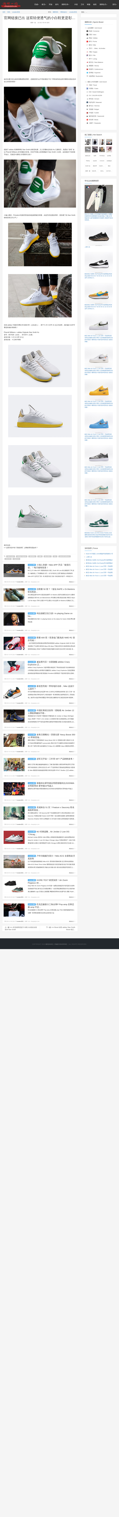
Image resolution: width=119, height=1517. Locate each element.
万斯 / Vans (91, 34)
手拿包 (88, 161)
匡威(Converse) (61, 944)
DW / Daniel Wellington (95, 92)
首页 (4, 12)
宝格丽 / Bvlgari (93, 109)
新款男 (95, 166)
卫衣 (82, 4)
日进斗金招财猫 (102, 166)
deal (102, 171)
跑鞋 (95, 149)
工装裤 (102, 149)
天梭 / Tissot (92, 85)
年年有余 (102, 155)
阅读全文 (72, 582)
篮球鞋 (109, 155)
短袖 (102, 142)
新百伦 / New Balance (95, 62)
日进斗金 (87, 166)
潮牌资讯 (55, 12)
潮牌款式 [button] (103, 4)
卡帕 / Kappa (92, 52)
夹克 (95, 142)
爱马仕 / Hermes (93, 106)
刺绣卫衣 (87, 155)
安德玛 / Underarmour (95, 69)
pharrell (8, 559)
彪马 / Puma (92, 41)
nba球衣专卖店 (95, 171)
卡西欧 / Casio (92, 88)
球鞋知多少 (63, 12)
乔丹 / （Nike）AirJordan (96, 48)
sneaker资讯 (16, 12)
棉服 (88, 4)
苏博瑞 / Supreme (93, 72)
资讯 (8, 12)
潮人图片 (47, 556)
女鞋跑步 (109, 161)
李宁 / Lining (92, 59)
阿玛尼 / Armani (93, 99)
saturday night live (109, 171)
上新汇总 (87, 247)
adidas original (21, 556)
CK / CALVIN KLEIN (94, 95)
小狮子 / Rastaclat (94, 123)
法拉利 (95, 161)
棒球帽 (109, 149)
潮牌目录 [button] (65, 4)
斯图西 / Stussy (93, 65)
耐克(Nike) (49, 944)
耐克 (44, 4)
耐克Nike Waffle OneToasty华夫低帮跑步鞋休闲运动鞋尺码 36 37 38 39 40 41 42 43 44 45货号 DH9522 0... (98, 276)
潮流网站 (32, 556)
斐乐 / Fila (91, 55)
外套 (76, 4)
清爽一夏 (87, 171)
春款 (109, 166)
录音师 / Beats (92, 119)
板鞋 (95, 4)
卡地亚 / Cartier (93, 113)
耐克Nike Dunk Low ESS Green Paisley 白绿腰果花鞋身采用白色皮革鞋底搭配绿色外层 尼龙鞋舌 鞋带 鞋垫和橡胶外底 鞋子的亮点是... (98, 535)
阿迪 (50, 4)
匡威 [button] (36, 4)
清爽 (40, 556)
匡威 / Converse (93, 31)
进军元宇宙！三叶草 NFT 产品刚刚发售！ (56, 759)
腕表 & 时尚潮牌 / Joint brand (96, 82)
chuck (102, 161)
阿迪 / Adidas (92, 38)
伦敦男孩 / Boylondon (95, 76)
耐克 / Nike (91, 45)
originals (16, 559)
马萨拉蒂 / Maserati (94, 102)
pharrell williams (64, 556)
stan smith (10, 556)
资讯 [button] (114, 4)
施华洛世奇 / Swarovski (95, 116)
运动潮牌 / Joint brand (93, 28)
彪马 (57, 4)
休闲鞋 (109, 142)
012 (55, 556)
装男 (95, 155)
